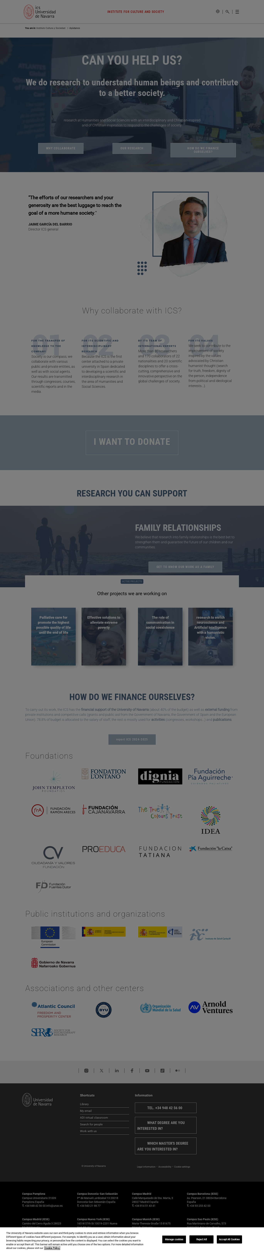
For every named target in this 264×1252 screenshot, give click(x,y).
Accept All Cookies (229, 1239)
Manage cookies (174, 1239)
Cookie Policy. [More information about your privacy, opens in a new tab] (52, 1248)
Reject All (201, 1239)
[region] (132, 1239)
